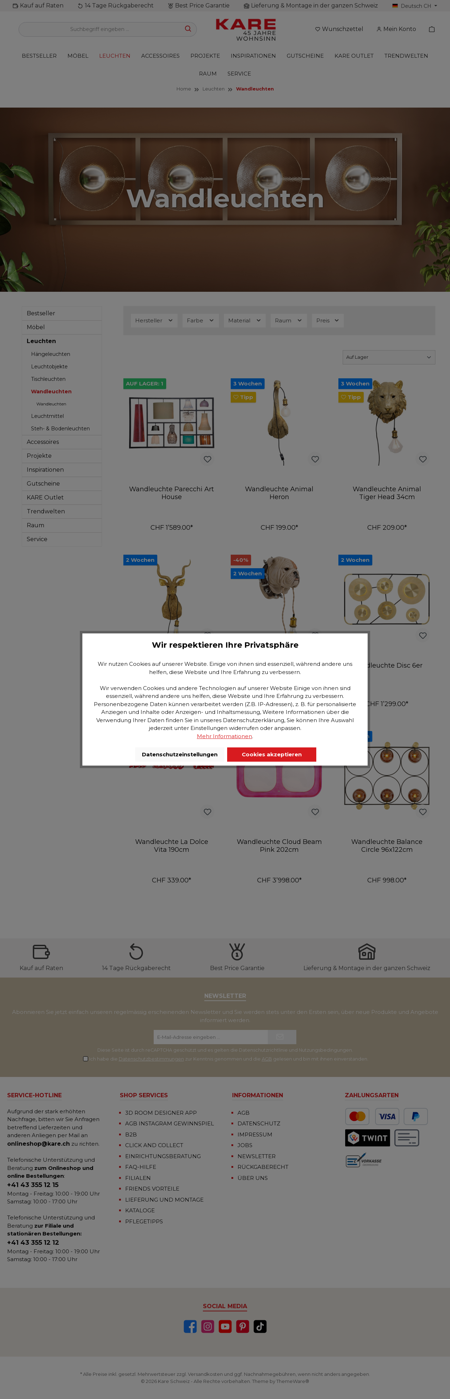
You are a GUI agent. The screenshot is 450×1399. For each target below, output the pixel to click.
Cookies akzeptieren (272, 754)
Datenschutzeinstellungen (180, 754)
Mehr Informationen (224, 736)
